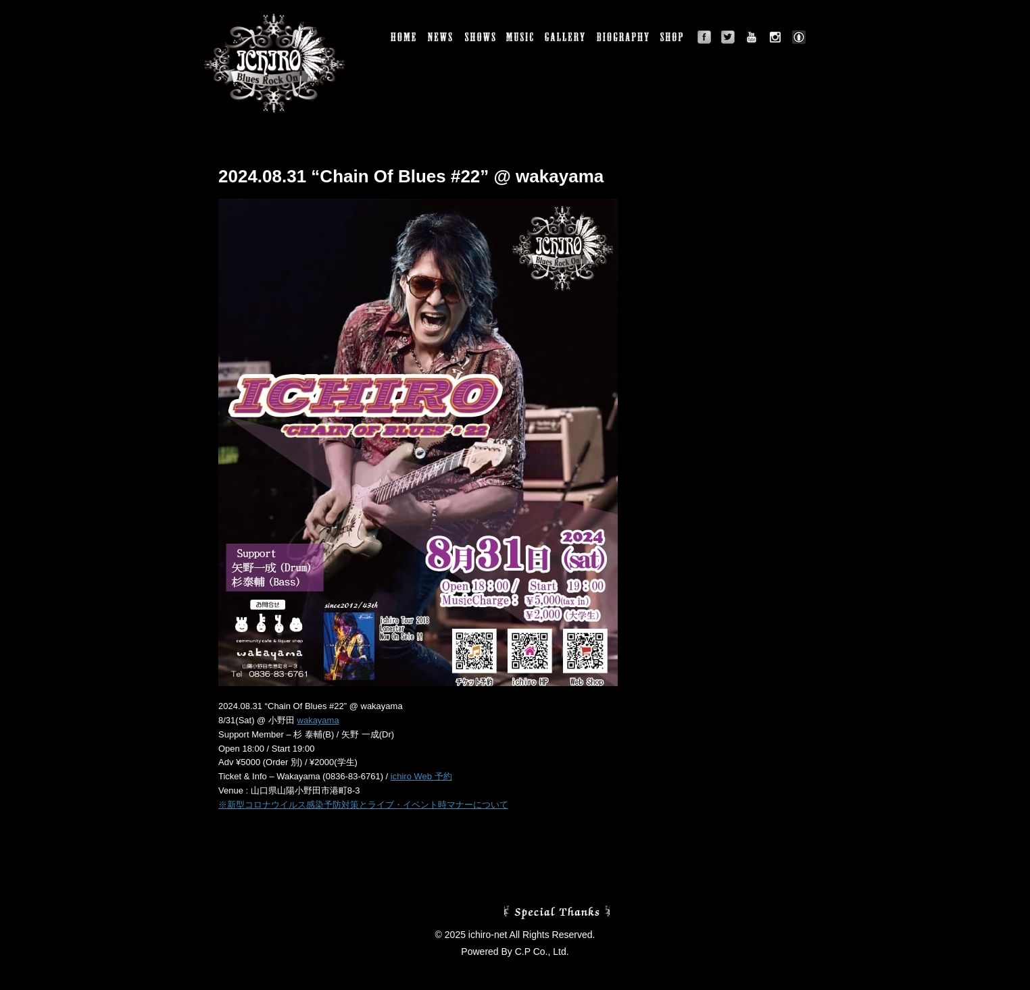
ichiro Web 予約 (421, 776)
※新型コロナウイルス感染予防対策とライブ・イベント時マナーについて (363, 805)
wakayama (318, 720)
